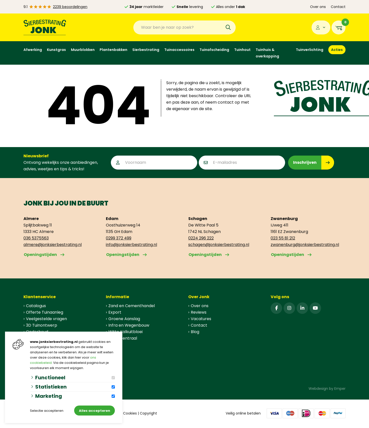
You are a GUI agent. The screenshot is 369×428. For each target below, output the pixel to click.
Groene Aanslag (124, 319)
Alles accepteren (94, 410)
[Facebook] (276, 308)
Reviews (198, 312)
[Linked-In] (302, 308)
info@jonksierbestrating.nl (131, 244)
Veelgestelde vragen (46, 319)
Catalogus (36, 306)
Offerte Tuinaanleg (44, 312)
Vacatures (201, 319)
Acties (337, 49)
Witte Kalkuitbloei (125, 332)
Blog (195, 332)
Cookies (130, 413)
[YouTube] (315, 308)
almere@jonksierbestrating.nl (52, 244)
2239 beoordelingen (70, 6)
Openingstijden (40, 254)
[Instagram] (289, 308)
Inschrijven (305, 162)
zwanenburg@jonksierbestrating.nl (305, 244)
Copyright (148, 413)
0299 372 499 (118, 238)
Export (114, 312)
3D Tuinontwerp (41, 325)
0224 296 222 (201, 238)
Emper (340, 388)
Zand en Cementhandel (131, 306)
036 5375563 (36, 238)
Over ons (318, 6)
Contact (338, 6)
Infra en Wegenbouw (128, 325)
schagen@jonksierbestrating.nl (218, 244)
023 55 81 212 (283, 238)
